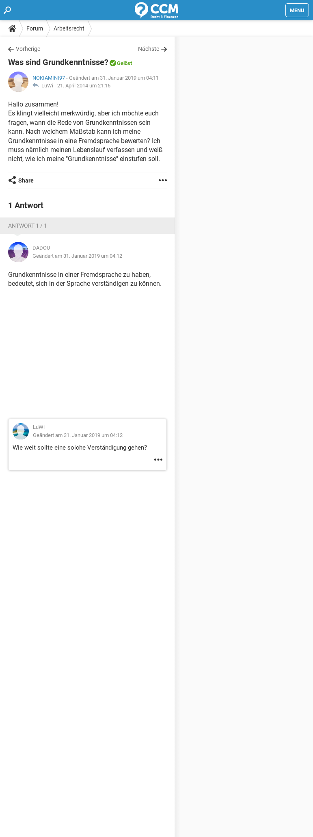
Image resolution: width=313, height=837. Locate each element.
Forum (34, 28)
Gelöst (124, 63)
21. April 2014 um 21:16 (83, 86)
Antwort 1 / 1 (27, 225)
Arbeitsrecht (69, 28)
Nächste (148, 49)
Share (26, 180)
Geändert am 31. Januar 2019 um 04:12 (77, 256)
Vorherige (28, 49)
